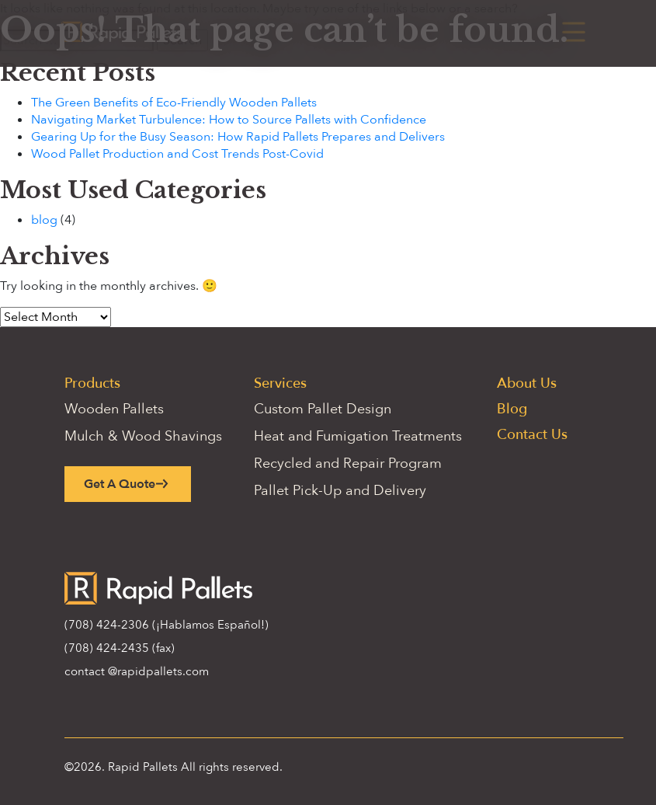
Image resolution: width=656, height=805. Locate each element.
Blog (512, 409)
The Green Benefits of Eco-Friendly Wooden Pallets (174, 102)
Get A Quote (119, 484)
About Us (527, 383)
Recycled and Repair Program (348, 463)
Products (92, 383)
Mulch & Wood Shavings (143, 436)
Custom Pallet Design (322, 409)
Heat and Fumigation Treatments (358, 436)
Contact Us (532, 434)
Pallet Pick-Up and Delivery (340, 490)
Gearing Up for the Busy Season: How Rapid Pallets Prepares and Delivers (238, 136)
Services (280, 383)
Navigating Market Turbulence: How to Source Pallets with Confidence (228, 119)
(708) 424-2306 (106, 624)
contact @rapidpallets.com (136, 671)
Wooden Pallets (114, 409)
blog (44, 219)
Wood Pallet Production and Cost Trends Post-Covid (177, 153)
